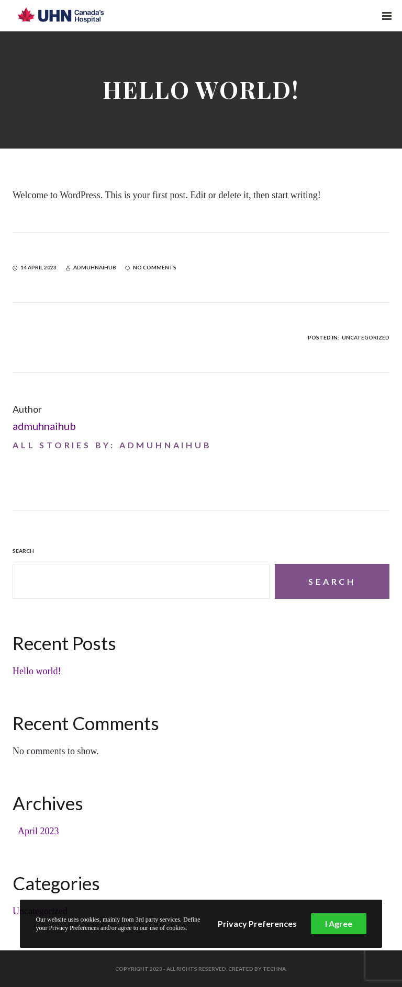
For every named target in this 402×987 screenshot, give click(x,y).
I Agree (338, 923)
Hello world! (37, 671)
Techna (274, 969)
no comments (150, 267)
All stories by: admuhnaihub (112, 445)
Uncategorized (365, 337)
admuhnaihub (44, 425)
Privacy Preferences (257, 923)
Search (23, 551)
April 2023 (38, 831)
